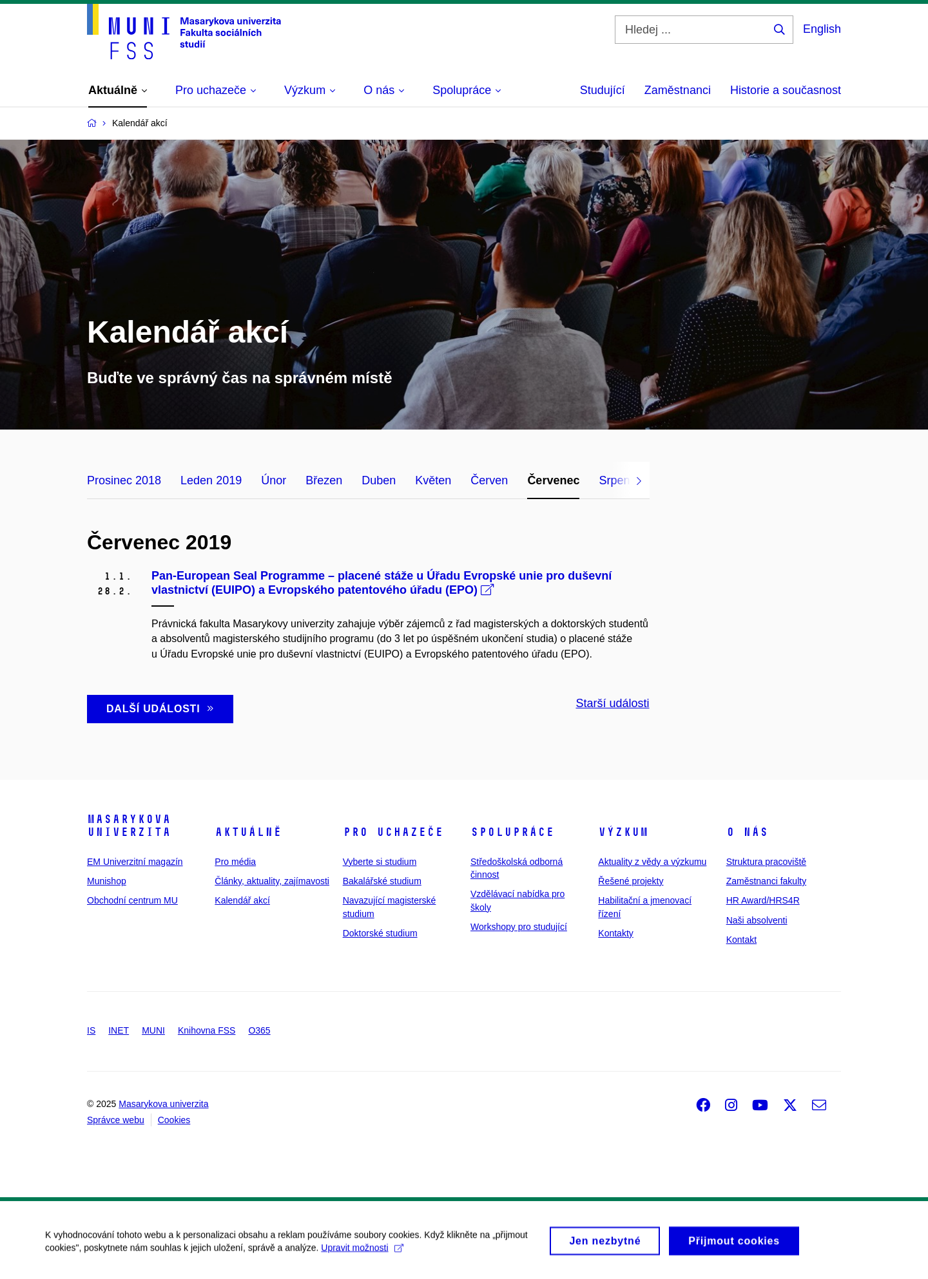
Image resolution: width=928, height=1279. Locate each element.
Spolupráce (512, 832)
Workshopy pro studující (518, 927)
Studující (602, 90)
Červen (489, 480)
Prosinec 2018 (124, 480)
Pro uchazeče (393, 832)
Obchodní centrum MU (132, 900)
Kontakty (615, 933)
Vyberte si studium (380, 862)
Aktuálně (248, 832)
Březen (323, 480)
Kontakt (741, 939)
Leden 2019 (211, 480)
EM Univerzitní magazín (135, 862)
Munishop (106, 881)
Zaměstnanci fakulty (766, 881)
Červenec (553, 480)
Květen (433, 480)
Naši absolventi (757, 920)
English (822, 29)
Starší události (612, 703)
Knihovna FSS (207, 1030)
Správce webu (115, 1120)
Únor (273, 480)
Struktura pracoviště (766, 862)
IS (91, 1030)
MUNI (153, 1030)
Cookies (174, 1120)
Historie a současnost (785, 90)
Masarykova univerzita (129, 825)
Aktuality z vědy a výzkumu (652, 862)
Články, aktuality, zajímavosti (272, 881)
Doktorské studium (380, 933)
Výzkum (623, 832)
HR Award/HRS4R (763, 900)
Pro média (235, 862)
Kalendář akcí (242, 900)
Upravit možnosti (362, 1254)
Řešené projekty (630, 881)
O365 (259, 1030)
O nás (747, 832)
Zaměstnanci (677, 90)
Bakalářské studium (382, 881)
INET (118, 1030)
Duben (379, 480)
